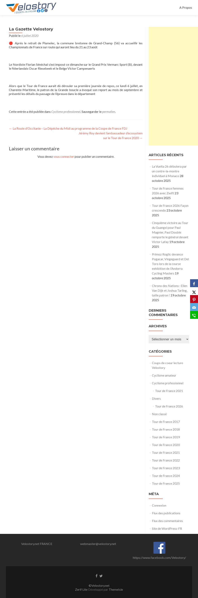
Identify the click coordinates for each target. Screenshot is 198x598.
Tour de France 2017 (166, 421)
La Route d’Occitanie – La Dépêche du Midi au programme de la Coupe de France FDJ (68, 128)
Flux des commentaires (167, 521)
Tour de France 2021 (169, 391)
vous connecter (63, 156)
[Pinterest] (194, 299)
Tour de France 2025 (166, 483)
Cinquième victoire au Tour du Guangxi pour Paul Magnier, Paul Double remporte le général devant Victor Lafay (170, 232)
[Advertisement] (173, 86)
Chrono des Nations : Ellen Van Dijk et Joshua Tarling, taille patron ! (169, 290)
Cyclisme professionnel (65, 111)
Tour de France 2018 (166, 429)
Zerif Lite (81, 589)
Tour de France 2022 (166, 460)
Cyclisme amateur (164, 375)
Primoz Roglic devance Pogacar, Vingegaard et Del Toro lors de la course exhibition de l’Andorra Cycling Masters (170, 263)
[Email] (194, 307)
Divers (156, 398)
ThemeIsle (116, 589)
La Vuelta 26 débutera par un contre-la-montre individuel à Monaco (169, 171)
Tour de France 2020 (166, 445)
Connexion (159, 505)
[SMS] (194, 315)
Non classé (159, 414)
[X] (194, 291)
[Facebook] (194, 283)
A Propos (185, 7)
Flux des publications (166, 513)
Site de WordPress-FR (167, 528)
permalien (108, 111)
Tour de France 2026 (169, 406)
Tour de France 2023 (166, 468)
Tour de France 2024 (166, 475)
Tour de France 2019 (166, 437)
